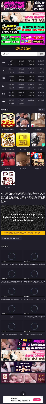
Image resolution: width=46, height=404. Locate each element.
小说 (3, 94)
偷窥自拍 (11, 84)
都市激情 (11, 92)
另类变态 (41, 80)
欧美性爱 (41, 77)
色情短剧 (21, 103)
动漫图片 (41, 84)
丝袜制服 (21, 72)
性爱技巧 (41, 96)
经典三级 (21, 80)
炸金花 (21, 64)
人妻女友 (31, 92)
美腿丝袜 (11, 88)
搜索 (41, 54)
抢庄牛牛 (41, 64)
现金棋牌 (31, 64)
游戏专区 (41, 61)
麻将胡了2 (11, 64)
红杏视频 (11, 103)
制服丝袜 (11, 80)
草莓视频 (31, 100)
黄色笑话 (31, 96)
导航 (3, 101)
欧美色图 (31, 84)
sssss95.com (23, 49)
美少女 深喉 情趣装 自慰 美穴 (11, 238)
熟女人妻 (11, 72)
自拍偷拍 (21, 69)
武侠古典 (41, 92)
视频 (3, 70)
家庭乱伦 (21, 92)
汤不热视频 (41, 100)
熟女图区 (31, 88)
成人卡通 (31, 77)
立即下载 (37, 400)
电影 (3, 78)
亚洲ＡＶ (11, 69)
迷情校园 (11, 96)
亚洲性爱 (11, 77)
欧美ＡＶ (31, 69)
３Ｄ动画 (41, 69)
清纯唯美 (21, 88)
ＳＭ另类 (41, 72)
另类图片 (41, 88)
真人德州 (21, 61)
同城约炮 (11, 100)
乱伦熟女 (31, 80)
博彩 (3, 62)
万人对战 (31, 61)
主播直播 (31, 72)
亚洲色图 (21, 84)
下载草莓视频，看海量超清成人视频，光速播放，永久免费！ (24, 233)
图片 (3, 86)
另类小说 (21, 96)
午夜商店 (21, 100)
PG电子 (11, 61)
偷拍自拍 (21, 77)
